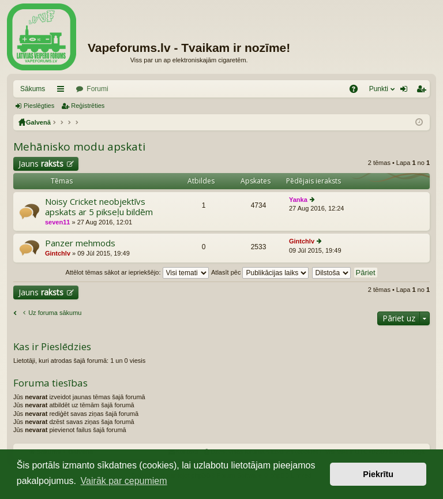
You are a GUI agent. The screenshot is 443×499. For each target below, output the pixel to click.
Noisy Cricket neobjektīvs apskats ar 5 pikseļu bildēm (99, 206)
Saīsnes (63, 91)
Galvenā (38, 122)
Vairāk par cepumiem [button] (124, 481)
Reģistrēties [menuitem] (423, 91)
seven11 (57, 222)
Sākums (32, 89)
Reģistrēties (87, 105)
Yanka (298, 199)
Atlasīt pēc (260, 272)
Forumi (97, 89)
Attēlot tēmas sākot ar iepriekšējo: (136, 272)
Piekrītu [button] (378, 474)
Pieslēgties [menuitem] (406, 91)
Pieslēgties (39, 105)
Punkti (378, 89)
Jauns (40, 163)
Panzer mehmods (80, 243)
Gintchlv (57, 253)
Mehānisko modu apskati (79, 146)
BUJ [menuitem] (357, 91)
